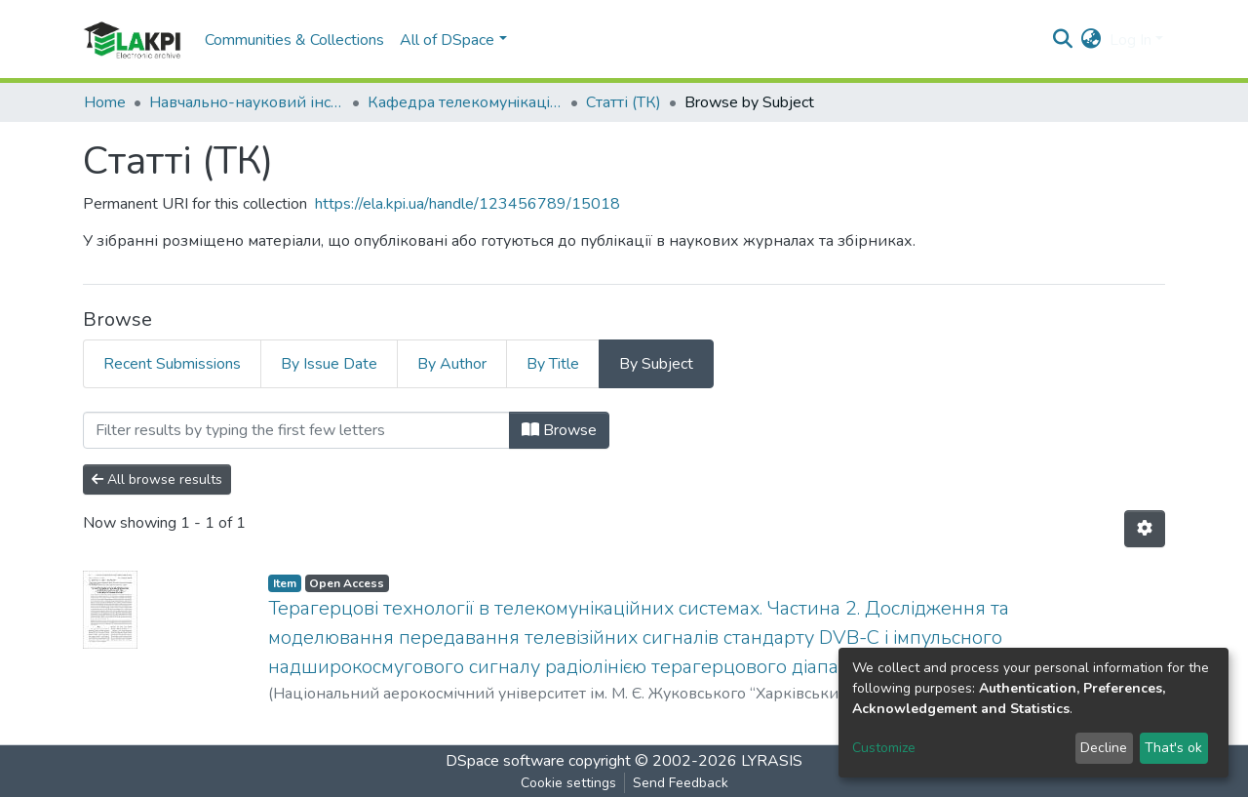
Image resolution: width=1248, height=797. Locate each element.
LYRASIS (771, 761)
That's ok (1173, 747)
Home (105, 102)
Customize (884, 747)
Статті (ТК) (623, 102)
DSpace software (505, 761)
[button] (1091, 40)
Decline (1103, 747)
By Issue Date (329, 364)
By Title (552, 364)
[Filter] (296, 430)
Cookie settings (568, 783)
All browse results (157, 479)
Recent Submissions (172, 364)
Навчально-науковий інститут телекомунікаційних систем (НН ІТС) (246, 102)
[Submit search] (1063, 40)
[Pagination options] (1144, 528)
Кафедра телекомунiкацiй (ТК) (465, 102)
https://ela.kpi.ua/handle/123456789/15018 (467, 204)
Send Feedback (680, 783)
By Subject (656, 364)
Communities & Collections (294, 40)
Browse (559, 430)
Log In (1130, 40)
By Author (452, 364)
